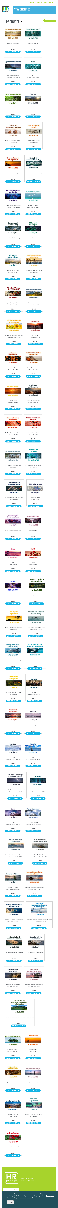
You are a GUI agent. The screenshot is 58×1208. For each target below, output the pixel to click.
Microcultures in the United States (35, 952)
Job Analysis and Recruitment (12, 270)
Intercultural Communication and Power (34, 984)
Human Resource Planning (13, 108)
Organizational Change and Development (14, 335)
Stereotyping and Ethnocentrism (13, 984)
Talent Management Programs (33, 140)
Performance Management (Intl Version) (13, 692)
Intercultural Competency (12, 1049)
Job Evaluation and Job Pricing (13, 367)
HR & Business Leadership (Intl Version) (33, 465)
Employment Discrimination (13, 43)
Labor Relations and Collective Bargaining (14, 497)
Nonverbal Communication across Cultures (34, 887)
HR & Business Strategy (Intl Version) (13, 465)
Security (13, 595)
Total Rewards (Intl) (33, 1049)
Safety (13, 562)
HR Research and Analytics (33, 238)
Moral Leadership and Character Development (35, 660)
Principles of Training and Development (13, 303)
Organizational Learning (13, 1114)
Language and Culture (13, 887)
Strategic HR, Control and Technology (33, 173)
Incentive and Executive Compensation (33, 367)
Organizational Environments (12, 75)
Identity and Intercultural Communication (14, 919)
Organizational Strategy (33, 43)
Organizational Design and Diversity (13, 205)
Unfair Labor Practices (35, 497)
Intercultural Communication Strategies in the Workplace (39, 919)
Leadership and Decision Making (13, 238)
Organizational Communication (13, 1082)
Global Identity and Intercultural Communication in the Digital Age (19, 1017)
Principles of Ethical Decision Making (13, 660)
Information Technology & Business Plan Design (15, 790)
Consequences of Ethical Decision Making (36, 627)
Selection (33, 108)
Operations (13, 757)
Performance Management (34, 303)
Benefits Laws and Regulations (33, 400)
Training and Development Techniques (13, 140)
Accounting (37, 790)
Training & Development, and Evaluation (34, 270)
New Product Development (13, 725)
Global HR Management (33, 205)
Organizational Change (33, 1082)
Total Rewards (35, 335)
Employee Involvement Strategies (33, 432)
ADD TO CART (12, 52)
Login (46, 3)
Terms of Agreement (26, 1198)
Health (33, 562)
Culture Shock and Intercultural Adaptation (14, 952)
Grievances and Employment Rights (13, 530)
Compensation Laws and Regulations (13, 173)
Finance (13, 822)
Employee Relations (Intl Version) (13, 1147)
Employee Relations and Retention (12, 432)
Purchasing (33, 725)
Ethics (33, 75)
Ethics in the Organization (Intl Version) (33, 1114)
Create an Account (36, 3)
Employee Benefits (13, 400)
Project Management (33, 822)
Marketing (34, 692)
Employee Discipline (33, 530)
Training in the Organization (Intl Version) (14, 627)
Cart (50, 3)
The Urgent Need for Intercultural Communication (15, 854)
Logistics (33, 757)
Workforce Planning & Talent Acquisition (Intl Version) (36, 595)
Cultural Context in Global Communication (40, 854)
